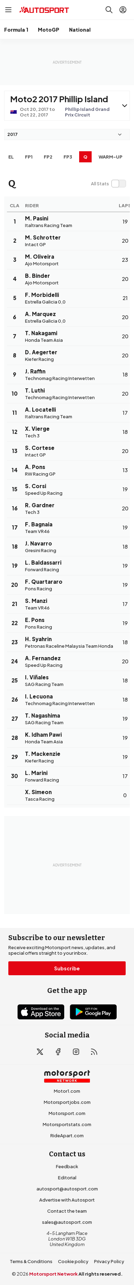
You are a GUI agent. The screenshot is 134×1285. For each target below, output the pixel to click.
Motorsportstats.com (67, 1124)
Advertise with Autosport (67, 1200)
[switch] (108, 183)
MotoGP (48, 29)
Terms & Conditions (31, 1261)
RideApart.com (67, 1135)
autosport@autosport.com (67, 1188)
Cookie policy (73, 1261)
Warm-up (111, 157)
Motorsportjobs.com (67, 1102)
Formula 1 (16, 29)
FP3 (68, 157)
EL (11, 157)
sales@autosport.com (67, 1222)
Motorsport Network (53, 1274)
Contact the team (67, 1211)
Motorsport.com (67, 1113)
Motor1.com (67, 1091)
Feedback (67, 1166)
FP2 (48, 157)
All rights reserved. (100, 1274)
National (80, 29)
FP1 (29, 157)
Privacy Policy (109, 1261)
